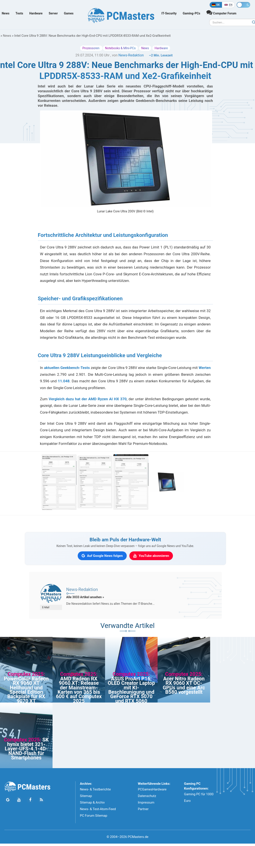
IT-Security (169, 13)
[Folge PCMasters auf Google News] (7, 800)
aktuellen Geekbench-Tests (67, 367)
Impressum (146, 802)
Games (69, 13)
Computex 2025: (26, 674)
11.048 (64, 381)
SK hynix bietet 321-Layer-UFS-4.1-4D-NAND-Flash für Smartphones (27, 749)
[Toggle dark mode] (243, 5)
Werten (205, 367)
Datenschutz (147, 796)
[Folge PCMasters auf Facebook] (30, 800)
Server (53, 13)
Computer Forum (221, 12)
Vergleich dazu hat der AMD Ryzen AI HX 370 (88, 399)
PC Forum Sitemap (93, 816)
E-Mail (45, 607)
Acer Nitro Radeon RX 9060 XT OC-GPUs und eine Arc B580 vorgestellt (184, 685)
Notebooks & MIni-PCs (120, 48)
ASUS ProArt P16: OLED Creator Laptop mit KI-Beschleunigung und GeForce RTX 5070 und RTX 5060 (131, 690)
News (5, 13)
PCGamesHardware (152, 789)
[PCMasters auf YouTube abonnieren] (151, 555)
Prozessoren (91, 48)
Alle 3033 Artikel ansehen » (85, 597)
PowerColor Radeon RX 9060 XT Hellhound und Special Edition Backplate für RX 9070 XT (26, 690)
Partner (143, 809)
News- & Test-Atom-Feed (98, 809)
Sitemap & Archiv (92, 802)
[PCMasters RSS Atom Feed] (41, 800)
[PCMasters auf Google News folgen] (102, 555)
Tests (19, 13)
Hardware (36, 13)
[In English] (228, 5)
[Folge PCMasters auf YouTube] (19, 800)
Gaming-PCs (191, 13)
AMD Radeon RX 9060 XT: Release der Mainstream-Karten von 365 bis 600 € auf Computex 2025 (79, 690)
